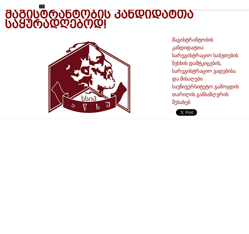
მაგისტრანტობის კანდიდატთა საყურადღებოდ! (99, 19)
